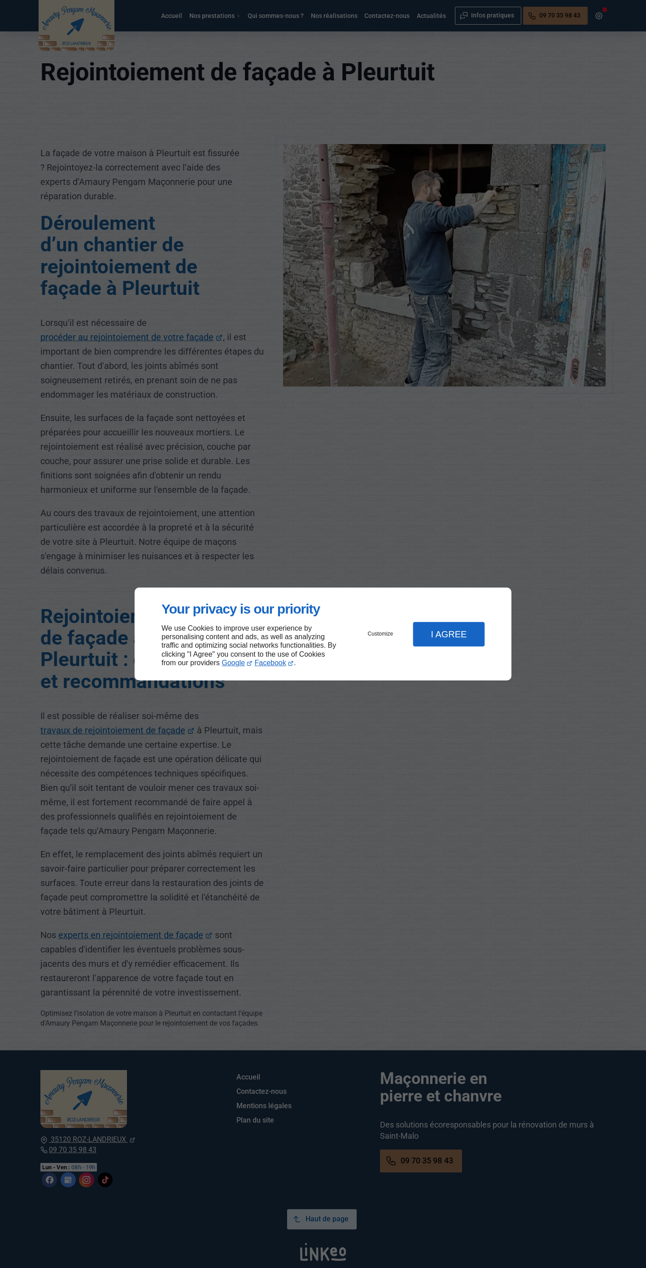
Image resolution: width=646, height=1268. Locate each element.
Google (233, 663)
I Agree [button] (449, 634)
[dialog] (323, 634)
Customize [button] (380, 634)
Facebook (270, 663)
